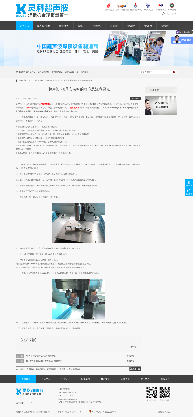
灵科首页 (24, 25)
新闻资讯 (131, 25)
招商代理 (148, 25)
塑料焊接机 (64, 25)
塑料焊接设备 (57, 72)
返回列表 (135, 99)
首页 (30, 81)
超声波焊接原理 (53, 81)
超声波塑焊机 (44, 104)
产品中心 (46, 379)
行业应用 (97, 25)
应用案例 (114, 25)
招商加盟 (84, 72)
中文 (167, 14)
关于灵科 (165, 25)
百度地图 (24, 403)
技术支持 (39, 81)
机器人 (81, 25)
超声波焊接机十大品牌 (56, 369)
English (173, 14)
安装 (29, 108)
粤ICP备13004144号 (73, 412)
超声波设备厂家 (71, 72)
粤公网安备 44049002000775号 (103, 412)
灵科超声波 (30, 72)
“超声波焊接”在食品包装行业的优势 (41, 356)
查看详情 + (130, 356)
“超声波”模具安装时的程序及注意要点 (78, 81)
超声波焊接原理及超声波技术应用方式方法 (44, 361)
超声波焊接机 (43, 25)
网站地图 (165, 379)
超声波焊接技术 (73, 369)
